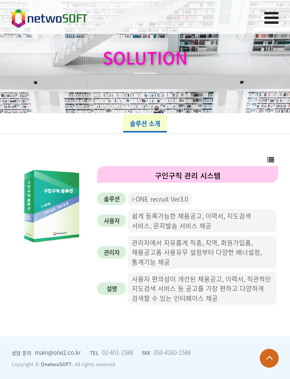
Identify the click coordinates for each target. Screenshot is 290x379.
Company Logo (49, 16)
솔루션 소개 (145, 123)
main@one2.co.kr (58, 352)
